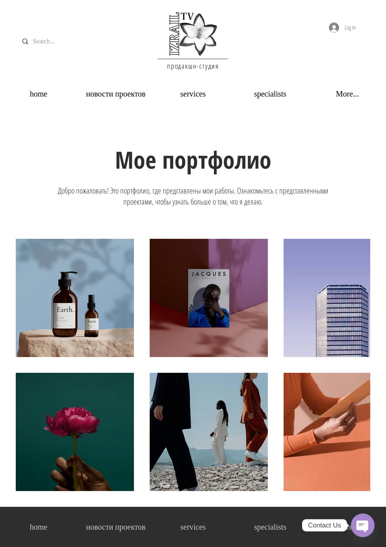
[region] (193, 34)
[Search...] (45, 41)
